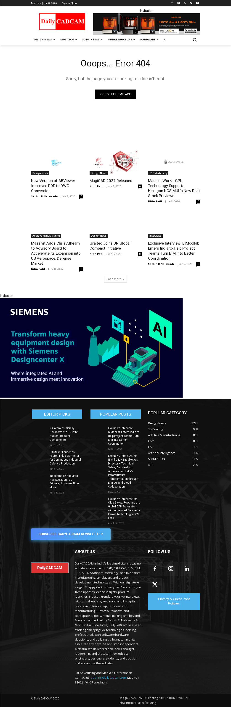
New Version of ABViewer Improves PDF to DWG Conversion (53, 185)
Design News (40, 173)
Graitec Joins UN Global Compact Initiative (110, 246)
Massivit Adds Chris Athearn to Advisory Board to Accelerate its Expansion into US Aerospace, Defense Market (56, 253)
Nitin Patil (97, 186)
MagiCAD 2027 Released (111, 180)
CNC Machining (158, 173)
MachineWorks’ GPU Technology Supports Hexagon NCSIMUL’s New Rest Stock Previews (174, 188)
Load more (115, 279)
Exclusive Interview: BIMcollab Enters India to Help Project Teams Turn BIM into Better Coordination (123, 436)
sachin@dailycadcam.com (109, 677)
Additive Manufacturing (46, 235)
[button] (194, 39)
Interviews (155, 235)
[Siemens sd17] (91, 397)
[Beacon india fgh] (146, 24)
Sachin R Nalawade (44, 196)
